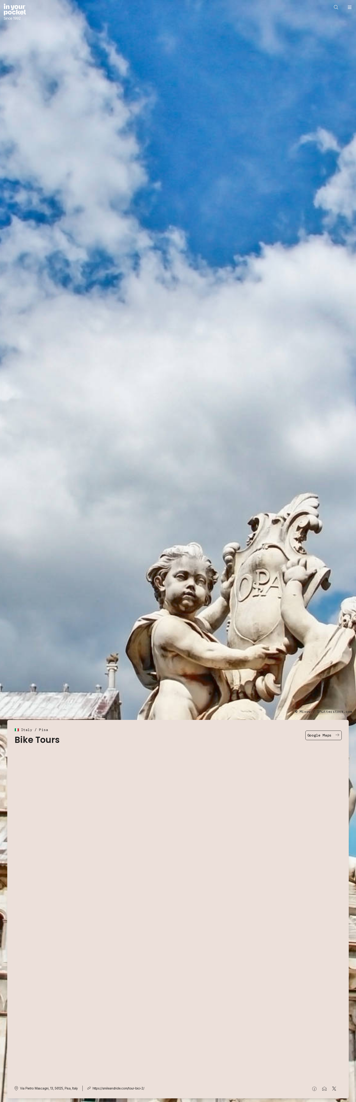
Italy (26, 729)
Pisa (43, 729)
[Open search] (336, 7)
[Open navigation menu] (349, 7)
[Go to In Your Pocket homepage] (15, 12)
